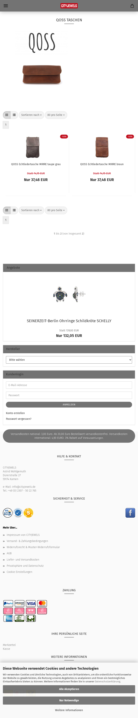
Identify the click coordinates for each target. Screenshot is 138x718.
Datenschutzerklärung (107, 681)
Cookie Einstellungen (19, 572)
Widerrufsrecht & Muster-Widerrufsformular (33, 547)
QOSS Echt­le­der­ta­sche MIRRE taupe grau (36, 164)
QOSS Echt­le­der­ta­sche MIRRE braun (102, 164)
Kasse (6, 648)
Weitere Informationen (69, 710)
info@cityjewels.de (24, 486)
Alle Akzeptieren (69, 689)
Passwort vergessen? (18, 419)
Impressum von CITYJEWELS (23, 535)
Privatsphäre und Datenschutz (25, 565)
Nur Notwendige (69, 700)
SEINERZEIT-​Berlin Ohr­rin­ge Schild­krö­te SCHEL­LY (69, 321)
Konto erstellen (15, 413)
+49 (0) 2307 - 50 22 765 (22, 490)
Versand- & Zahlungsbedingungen (27, 541)
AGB (9, 553)
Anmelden (69, 404)
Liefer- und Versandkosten (23, 559)
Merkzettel (9, 645)
